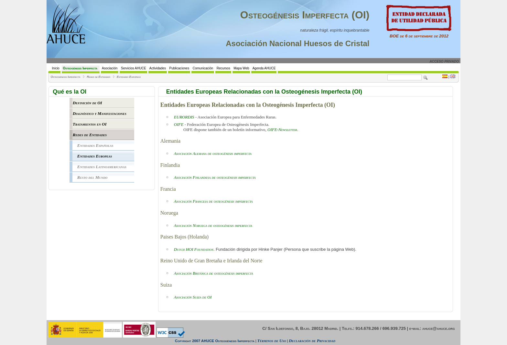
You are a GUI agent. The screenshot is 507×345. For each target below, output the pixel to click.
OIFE (179, 124)
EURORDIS (184, 117)
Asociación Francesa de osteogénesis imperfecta (213, 201)
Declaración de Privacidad (312, 340)
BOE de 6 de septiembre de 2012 (419, 34)
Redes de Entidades (98, 76)
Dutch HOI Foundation (193, 249)
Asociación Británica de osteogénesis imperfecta (213, 273)
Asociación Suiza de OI (193, 297)
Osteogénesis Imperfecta (66, 76)
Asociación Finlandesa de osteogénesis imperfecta (215, 177)
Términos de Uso (271, 340)
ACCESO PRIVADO (444, 61)
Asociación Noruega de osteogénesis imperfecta (213, 225)
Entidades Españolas (95, 145)
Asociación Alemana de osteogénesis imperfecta (213, 153)
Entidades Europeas (129, 76)
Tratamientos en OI (90, 124)
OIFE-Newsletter (282, 129)
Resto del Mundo (92, 177)
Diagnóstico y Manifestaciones (99, 113)
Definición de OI (87, 102)
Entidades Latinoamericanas (101, 166)
